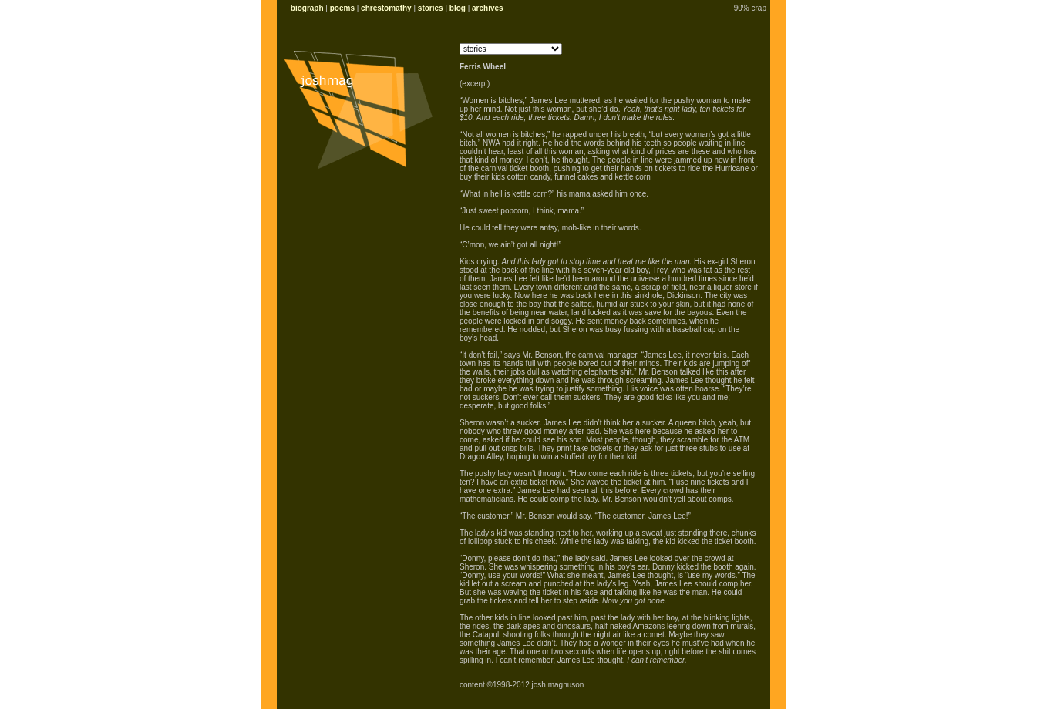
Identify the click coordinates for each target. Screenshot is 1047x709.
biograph (307, 8)
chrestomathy (386, 8)
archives (487, 8)
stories (430, 8)
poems (342, 8)
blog (457, 8)
